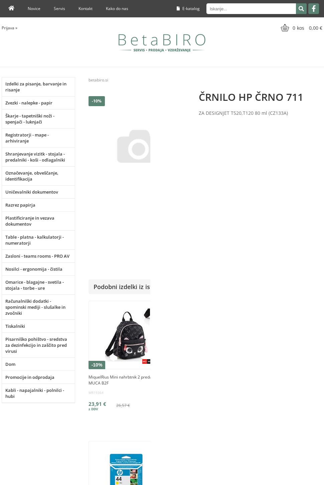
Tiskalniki (15, 326)
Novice (34, 8)
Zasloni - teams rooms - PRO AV (37, 256)
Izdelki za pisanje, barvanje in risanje (35, 87)
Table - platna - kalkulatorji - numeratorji (34, 240)
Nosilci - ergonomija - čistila (33, 269)
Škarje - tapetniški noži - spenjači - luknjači (29, 119)
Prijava (9, 28)
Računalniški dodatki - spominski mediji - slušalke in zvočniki (35, 307)
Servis (59, 8)
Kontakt (85, 8)
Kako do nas (117, 8)
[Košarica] (300, 27)
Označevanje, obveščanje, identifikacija (31, 176)
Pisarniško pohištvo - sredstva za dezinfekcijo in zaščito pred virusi (36, 345)
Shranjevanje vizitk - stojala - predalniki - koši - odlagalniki (35, 157)
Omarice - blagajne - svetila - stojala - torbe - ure (34, 285)
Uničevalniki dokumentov (31, 192)
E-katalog (188, 8)
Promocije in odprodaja (29, 377)
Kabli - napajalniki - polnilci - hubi (34, 393)
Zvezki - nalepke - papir (28, 103)
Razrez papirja (20, 205)
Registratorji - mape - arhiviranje (27, 138)
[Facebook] (313, 8)
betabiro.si (98, 80)
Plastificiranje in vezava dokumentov (29, 221)
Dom (10, 364)
